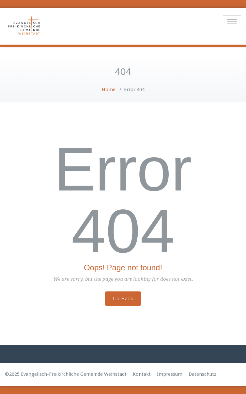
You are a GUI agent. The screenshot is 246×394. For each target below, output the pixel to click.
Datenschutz (202, 374)
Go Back (123, 299)
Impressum (169, 374)
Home (108, 89)
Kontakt (142, 374)
